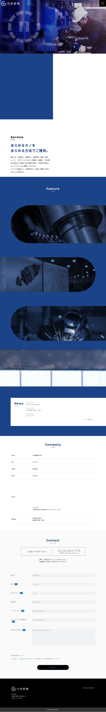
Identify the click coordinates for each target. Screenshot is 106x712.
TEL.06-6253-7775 (69, 550)
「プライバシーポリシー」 (26, 658)
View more (89, 419)
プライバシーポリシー (88, 687)
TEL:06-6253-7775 (37, 511)
